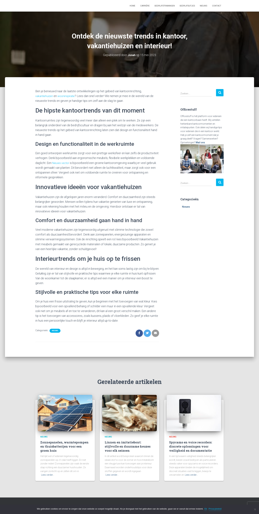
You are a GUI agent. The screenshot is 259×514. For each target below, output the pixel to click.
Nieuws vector (61, 162)
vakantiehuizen (44, 96)
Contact (216, 6)
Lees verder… (47, 475)
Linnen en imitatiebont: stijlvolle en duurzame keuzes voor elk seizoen (127, 446)
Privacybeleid (215, 509)
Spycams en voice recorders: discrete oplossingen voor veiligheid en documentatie (190, 446)
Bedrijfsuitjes (187, 6)
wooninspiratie (68, 96)
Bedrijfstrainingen (165, 6)
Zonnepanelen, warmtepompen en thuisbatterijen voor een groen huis (64, 446)
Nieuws (203, 6)
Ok (206, 509)
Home (132, 6)
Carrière (145, 6)
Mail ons (200, 142)
